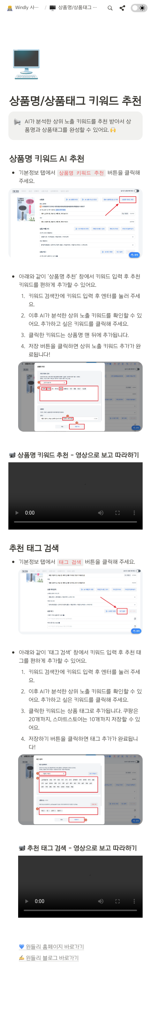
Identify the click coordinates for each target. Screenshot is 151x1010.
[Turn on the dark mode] (139, 10)
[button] (24, 8)
